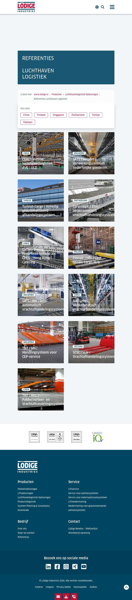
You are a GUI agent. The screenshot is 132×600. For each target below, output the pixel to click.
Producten (26, 482)
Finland (41, 114)
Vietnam (27, 122)
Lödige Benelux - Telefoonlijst (83, 528)
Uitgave (50, 587)
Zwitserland (77, 114)
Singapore (58, 114)
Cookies (39, 587)
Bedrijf (23, 521)
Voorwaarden (80, 587)
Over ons (22, 528)
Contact (74, 521)
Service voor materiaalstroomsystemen (87, 497)
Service (74, 482)
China (26, 114)
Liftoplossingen (25, 493)
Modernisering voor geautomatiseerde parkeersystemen (87, 508)
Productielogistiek (27, 501)
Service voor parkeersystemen (83, 493)
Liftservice (73, 489)
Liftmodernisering (77, 501)
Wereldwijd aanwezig (79, 533)
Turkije (96, 114)
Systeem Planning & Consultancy (34, 506)
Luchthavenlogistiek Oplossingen (34, 497)
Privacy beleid (64, 587)
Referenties (23, 537)
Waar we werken (26, 533)
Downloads (23, 510)
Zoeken (93, 587)
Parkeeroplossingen (27, 489)
